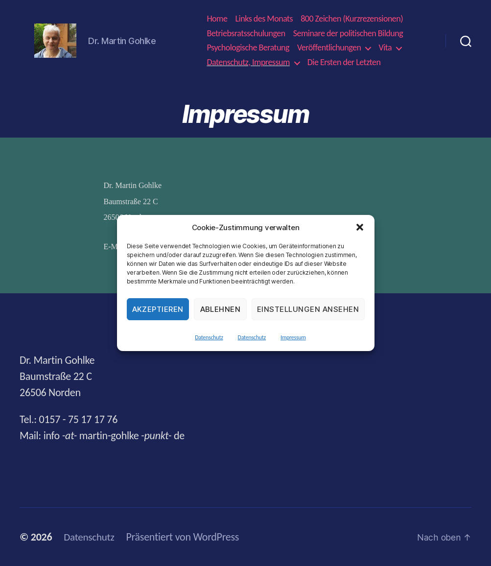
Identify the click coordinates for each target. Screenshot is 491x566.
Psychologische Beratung (248, 48)
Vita (385, 48)
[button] (360, 227)
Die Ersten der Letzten (344, 62)
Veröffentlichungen (329, 48)
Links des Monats (264, 19)
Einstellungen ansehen (308, 309)
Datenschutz (209, 337)
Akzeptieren (158, 309)
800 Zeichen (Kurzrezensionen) (352, 19)
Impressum (293, 337)
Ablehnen (220, 309)
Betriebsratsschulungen (246, 33)
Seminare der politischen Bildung (348, 33)
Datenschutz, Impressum (248, 62)
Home (217, 19)
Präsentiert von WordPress (184, 536)
